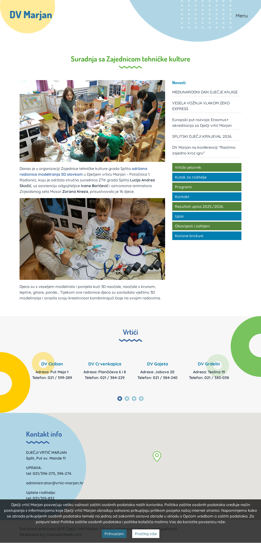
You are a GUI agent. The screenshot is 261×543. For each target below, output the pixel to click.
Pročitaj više (146, 533)
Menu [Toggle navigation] (242, 16)
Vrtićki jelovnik (188, 167)
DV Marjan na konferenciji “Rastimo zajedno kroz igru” (203, 150)
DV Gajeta (157, 364)
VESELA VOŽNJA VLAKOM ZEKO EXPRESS (201, 106)
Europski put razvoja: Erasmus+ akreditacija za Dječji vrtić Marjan (202, 122)
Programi (183, 186)
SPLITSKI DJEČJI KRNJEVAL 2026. (202, 136)
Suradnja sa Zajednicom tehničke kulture (130, 58)
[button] (156, 456)
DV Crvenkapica (104, 364)
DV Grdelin (209, 364)
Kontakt (182, 196)
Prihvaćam (114, 533)
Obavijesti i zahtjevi (192, 226)
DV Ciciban (52, 364)
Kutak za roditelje (191, 177)
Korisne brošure (189, 235)
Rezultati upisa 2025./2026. (199, 206)
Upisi (179, 216)
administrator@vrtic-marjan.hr (55, 483)
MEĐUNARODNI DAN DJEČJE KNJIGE (205, 92)
